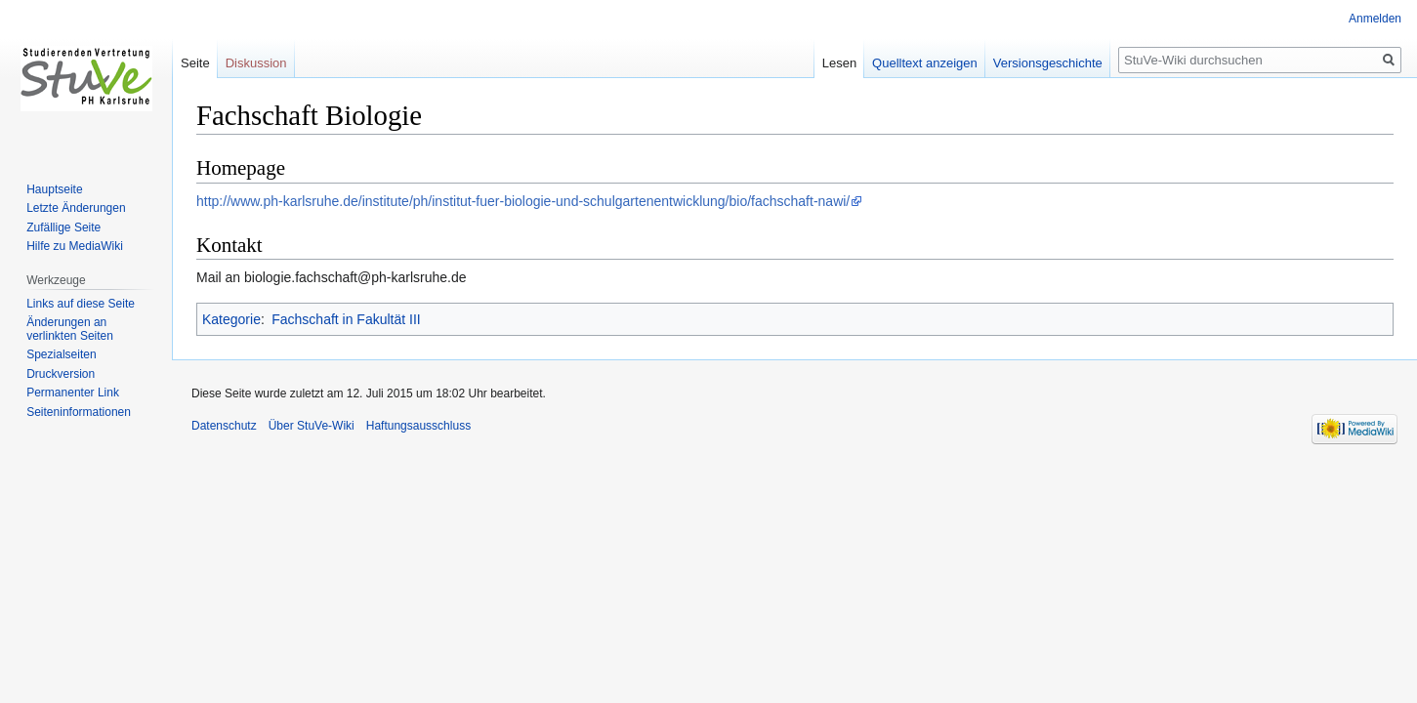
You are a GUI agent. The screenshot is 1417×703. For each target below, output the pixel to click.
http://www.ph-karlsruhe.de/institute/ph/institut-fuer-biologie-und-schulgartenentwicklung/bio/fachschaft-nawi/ (523, 201)
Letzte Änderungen (75, 208)
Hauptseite (54, 189)
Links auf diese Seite (80, 303)
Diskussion (256, 63)
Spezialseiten (61, 354)
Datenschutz (224, 426)
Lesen (839, 63)
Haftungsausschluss (418, 426)
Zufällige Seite (63, 227)
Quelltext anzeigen (925, 63)
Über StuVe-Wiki (311, 426)
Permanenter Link (72, 392)
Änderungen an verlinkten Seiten (69, 329)
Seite (195, 63)
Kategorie (231, 319)
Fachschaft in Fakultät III (346, 319)
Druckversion (60, 374)
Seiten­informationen (78, 412)
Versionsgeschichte (1048, 63)
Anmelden (1375, 18)
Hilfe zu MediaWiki (74, 246)
